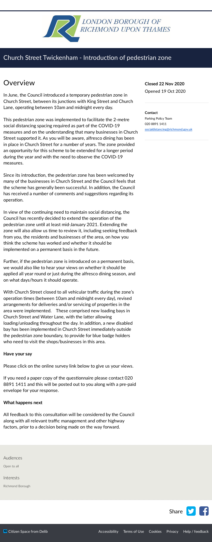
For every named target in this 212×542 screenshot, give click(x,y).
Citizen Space (19, 531)
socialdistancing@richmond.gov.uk (168, 129)
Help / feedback (196, 531)
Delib (43, 531)
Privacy (172, 531)
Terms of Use (133, 531)
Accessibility (108, 531)
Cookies (155, 531)
